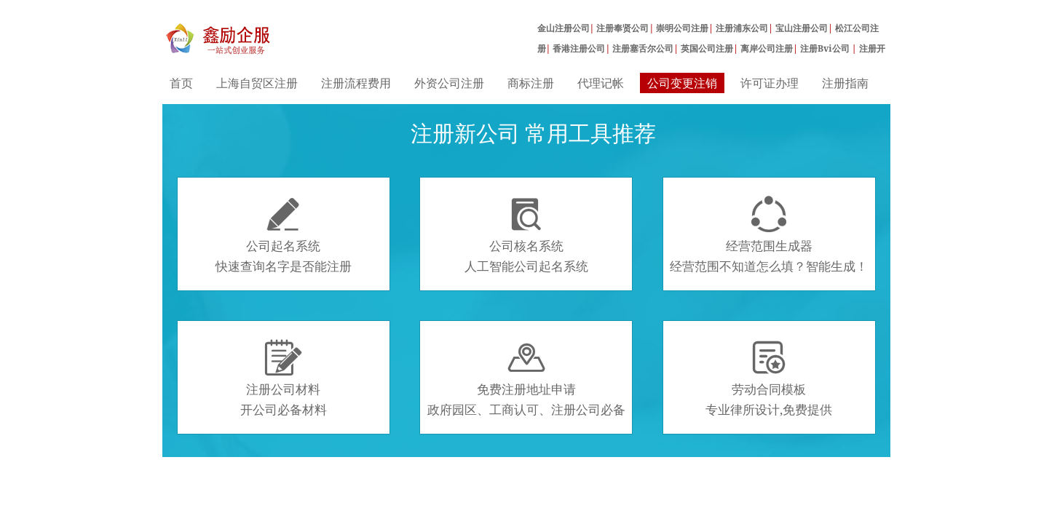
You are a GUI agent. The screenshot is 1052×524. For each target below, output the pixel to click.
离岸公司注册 (766, 48)
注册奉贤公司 (622, 28)
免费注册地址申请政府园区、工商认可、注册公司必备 (526, 378)
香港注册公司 (579, 48)
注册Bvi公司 (826, 48)
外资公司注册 (449, 83)
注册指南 (845, 83)
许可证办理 (769, 83)
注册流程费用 (356, 83)
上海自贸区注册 (257, 83)
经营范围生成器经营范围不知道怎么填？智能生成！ (769, 235)
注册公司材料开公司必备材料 (283, 378)
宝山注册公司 (801, 28)
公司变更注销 (682, 83)
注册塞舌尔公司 (642, 48)
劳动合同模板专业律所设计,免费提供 (768, 378)
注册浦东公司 (742, 28)
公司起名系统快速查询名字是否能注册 (283, 235)
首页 (181, 83)
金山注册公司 (563, 28)
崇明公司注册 (682, 28)
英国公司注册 (707, 48)
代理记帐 (600, 83)
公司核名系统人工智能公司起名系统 (526, 235)
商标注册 (530, 83)
